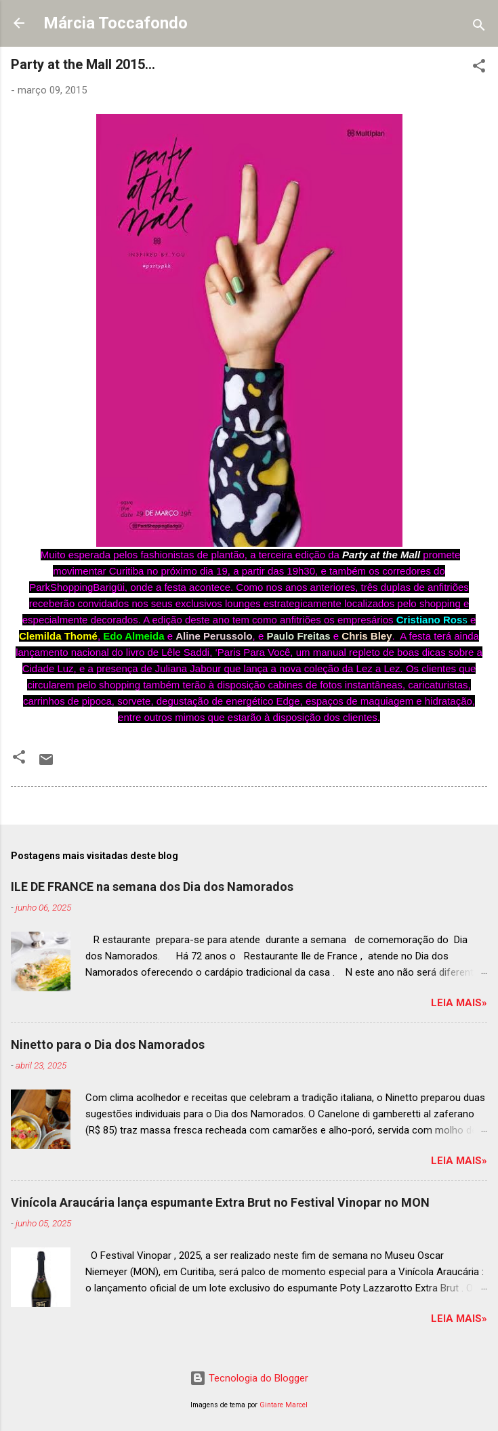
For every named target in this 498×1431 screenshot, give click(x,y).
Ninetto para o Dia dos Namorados (108, 1044)
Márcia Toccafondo (115, 23)
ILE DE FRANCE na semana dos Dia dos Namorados (152, 886)
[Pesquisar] (479, 27)
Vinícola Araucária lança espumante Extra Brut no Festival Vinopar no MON (220, 1202)
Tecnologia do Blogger (249, 1378)
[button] (479, 68)
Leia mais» (459, 1003)
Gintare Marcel (284, 1405)
